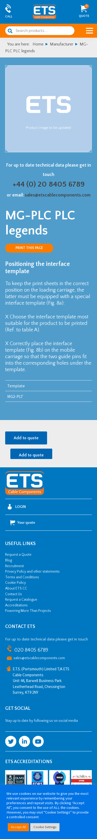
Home (38, 44)
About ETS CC (16, 588)
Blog (8, 560)
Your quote (22, 522)
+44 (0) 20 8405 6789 (49, 184)
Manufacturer (61, 44)
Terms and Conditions (22, 577)
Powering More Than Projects (28, 611)
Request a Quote (18, 555)
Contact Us (13, 594)
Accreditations (16, 605)
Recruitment (14, 566)
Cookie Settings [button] (44, 827)
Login (17, 506)
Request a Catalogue (21, 600)
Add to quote (26, 438)
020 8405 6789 (31, 650)
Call (8, 16)
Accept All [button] (18, 827)
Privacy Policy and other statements (32, 571)
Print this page (29, 248)
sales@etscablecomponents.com (58, 195)
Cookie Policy (15, 583)
